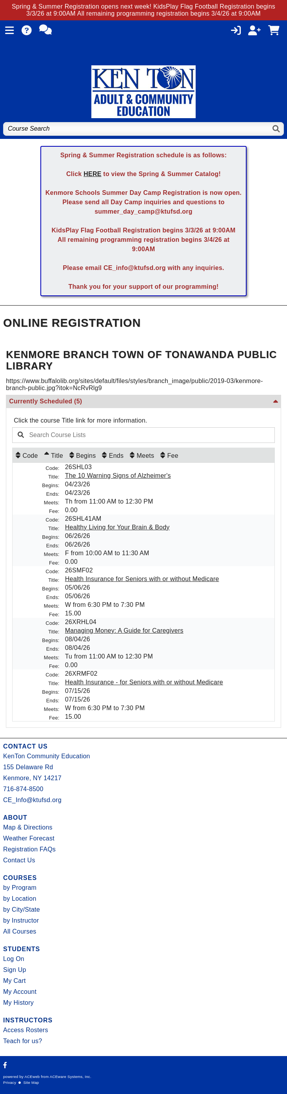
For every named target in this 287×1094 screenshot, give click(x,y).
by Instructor (21, 920)
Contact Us (19, 860)
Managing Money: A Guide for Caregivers (124, 630)
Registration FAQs (29, 849)
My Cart (14, 980)
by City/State (21, 909)
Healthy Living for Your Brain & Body (117, 527)
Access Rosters (25, 1030)
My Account (19, 991)
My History (18, 1002)
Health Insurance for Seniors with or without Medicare (142, 579)
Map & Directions (28, 827)
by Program (19, 887)
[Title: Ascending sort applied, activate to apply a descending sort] (53, 455)
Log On (13, 958)
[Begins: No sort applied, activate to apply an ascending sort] (82, 455)
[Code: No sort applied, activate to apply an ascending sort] (27, 455)
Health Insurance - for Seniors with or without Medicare (144, 682)
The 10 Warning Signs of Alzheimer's (118, 475)
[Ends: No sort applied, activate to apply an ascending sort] (113, 455)
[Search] (276, 129)
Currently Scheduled (45, 401)
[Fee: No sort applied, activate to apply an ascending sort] (169, 455)
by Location (19, 898)
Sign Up (14, 969)
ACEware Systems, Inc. (70, 1076)
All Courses (19, 931)
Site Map (31, 1082)
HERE (92, 174)
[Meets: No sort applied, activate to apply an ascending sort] (142, 455)
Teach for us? (22, 1041)
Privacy (9, 1082)
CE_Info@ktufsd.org (32, 800)
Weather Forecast (28, 838)
